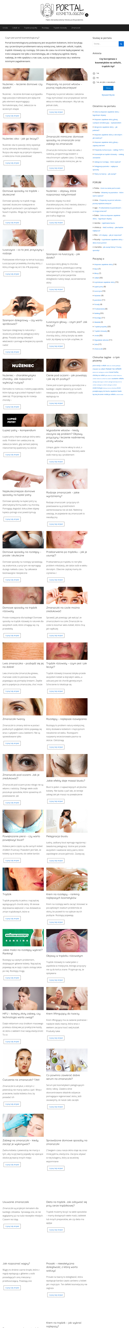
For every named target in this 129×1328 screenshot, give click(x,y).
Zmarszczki (75, 27)
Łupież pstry (99, 299)
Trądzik (7, 864)
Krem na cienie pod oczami (112, 197)
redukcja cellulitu (110, 407)
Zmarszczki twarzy (14, 695)
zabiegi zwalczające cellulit (100, 394)
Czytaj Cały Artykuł (11, 116)
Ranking (97, 326)
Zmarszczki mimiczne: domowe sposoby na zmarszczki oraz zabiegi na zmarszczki (64, 138)
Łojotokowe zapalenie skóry (106, 294)
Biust (96, 281)
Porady (97, 317)
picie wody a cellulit (99, 378)
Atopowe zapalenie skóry (104, 277)
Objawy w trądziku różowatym (64, 923)
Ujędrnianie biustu (110, 232)
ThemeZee (32, 1324)
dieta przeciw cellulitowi (110, 401)
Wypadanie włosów (102, 352)
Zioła (96, 357)
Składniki (98, 334)
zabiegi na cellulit (102, 397)
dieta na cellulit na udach (104, 391)
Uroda (5, 27)
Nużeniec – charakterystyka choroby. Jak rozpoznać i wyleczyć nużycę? (19, 368)
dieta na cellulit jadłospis (113, 378)
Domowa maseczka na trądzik (21, 1283)
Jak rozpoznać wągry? (16, 1221)
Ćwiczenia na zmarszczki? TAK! (21, 1043)
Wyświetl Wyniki (108, 94)
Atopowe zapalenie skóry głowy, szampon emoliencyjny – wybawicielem (107, 122)
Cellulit (16, 27)
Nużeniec (98, 308)
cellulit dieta (119, 407)
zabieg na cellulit (112, 397)
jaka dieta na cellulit (111, 388)
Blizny (96, 286)
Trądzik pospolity (30, 27)
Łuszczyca (98, 303)
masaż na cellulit (113, 381)
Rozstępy (45, 27)
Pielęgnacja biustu (57, 808)
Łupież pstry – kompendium (19, 417)
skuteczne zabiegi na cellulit (101, 385)
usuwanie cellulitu (118, 391)
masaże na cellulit (99, 381)
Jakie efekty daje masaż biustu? (65, 755)
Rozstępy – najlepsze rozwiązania (66, 695)
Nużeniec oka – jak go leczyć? (21, 136)
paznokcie (98, 312)
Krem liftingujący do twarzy (62, 979)
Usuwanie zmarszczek (16, 1161)
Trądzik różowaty (60, 27)
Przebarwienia (100, 321)
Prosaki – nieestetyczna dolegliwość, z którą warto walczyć (62, 1224)
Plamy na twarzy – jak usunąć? (107, 183)
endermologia (98, 400)
